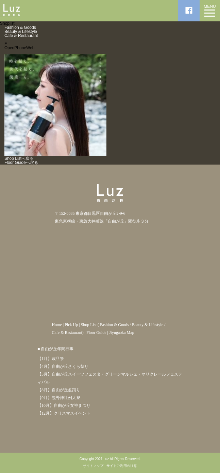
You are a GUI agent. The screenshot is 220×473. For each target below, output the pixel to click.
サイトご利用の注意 (121, 466)
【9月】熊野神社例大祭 (58, 397)
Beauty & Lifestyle (20, 31)
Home (57, 324)
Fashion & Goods (20, 27)
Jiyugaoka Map (121, 332)
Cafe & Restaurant (21, 35)
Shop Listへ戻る (19, 158)
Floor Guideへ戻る (21, 162)
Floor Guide (96, 332)
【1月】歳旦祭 (50, 358)
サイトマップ (93, 466)
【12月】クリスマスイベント (63, 413)
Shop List (89, 324)
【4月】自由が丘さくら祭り (62, 366)
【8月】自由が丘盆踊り (58, 389)
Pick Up (71, 324)
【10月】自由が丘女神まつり (63, 405)
